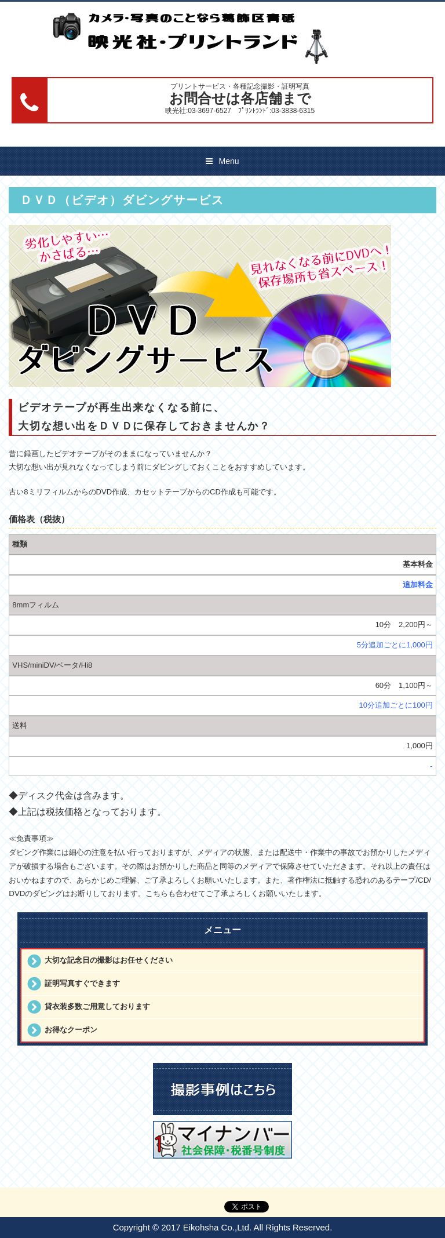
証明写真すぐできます (82, 983)
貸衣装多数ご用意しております (97, 1006)
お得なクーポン (71, 1029)
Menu (228, 161)
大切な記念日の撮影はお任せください (109, 960)
